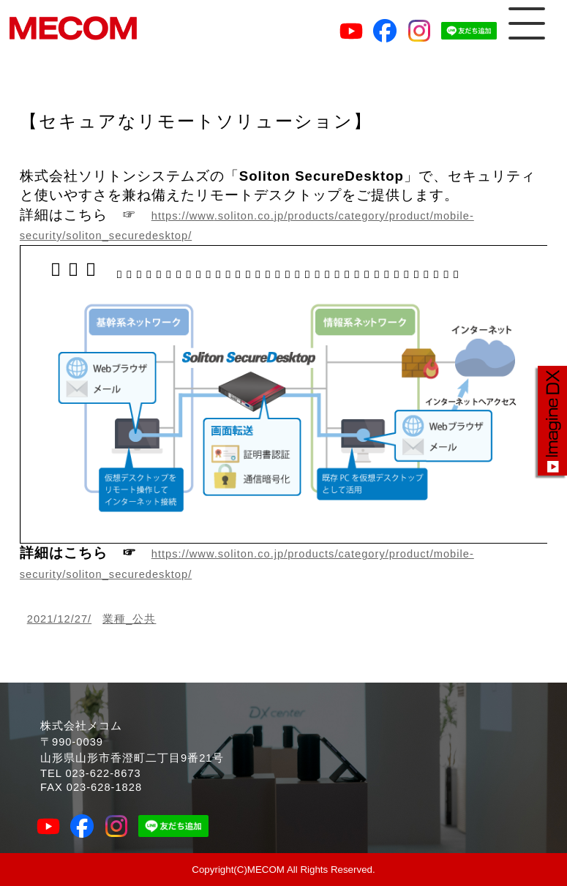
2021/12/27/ (59, 619)
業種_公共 (129, 619)
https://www (182, 216)
